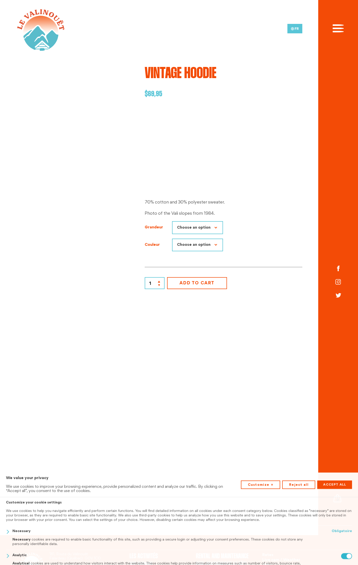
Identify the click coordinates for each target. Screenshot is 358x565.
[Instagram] (338, 282)
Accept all (334, 552)
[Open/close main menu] (338, 28)
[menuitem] (294, 28)
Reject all (299, 552)
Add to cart (197, 283)
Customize (260, 553)
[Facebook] (338, 269)
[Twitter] (338, 296)
